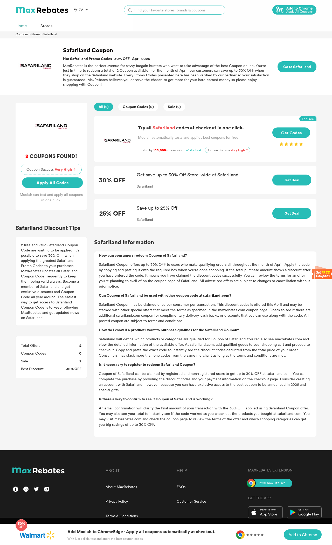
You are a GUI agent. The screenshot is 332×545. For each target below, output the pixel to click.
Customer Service (191, 501)
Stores (35, 34)
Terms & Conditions (122, 515)
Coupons (22, 34)
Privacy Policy (117, 501)
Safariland (50, 34)
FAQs (181, 486)
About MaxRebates (121, 486)
